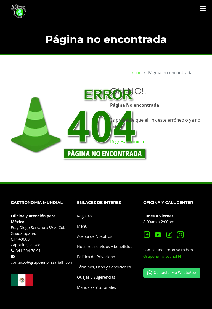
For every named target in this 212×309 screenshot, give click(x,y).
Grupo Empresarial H (162, 256)
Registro (84, 216)
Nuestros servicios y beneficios (104, 246)
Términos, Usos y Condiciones (104, 267)
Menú (82, 226)
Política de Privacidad (96, 256)
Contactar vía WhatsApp (171, 272)
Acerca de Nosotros (94, 236)
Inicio (136, 73)
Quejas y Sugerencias (96, 277)
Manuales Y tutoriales (96, 287)
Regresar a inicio (127, 141)
